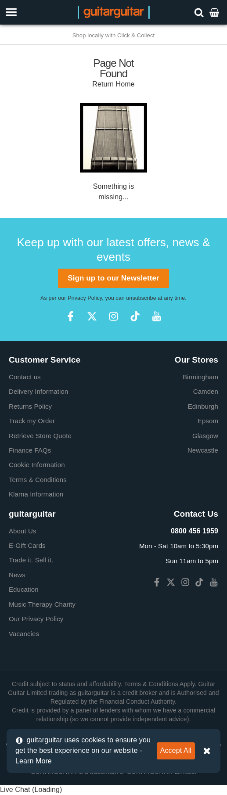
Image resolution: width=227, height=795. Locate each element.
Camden (205, 391)
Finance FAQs (30, 450)
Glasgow (205, 435)
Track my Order (32, 420)
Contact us (25, 377)
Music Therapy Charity (42, 604)
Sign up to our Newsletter (113, 278)
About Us (22, 531)
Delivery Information (38, 391)
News (17, 575)
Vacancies (24, 633)
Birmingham (200, 377)
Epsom (208, 420)
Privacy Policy (85, 298)
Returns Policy (30, 406)
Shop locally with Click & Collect (113, 35)
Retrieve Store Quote (40, 435)
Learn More (33, 761)
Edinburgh (203, 406)
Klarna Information (36, 494)
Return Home (113, 84)
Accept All (175, 750)
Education (24, 589)
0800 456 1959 (194, 531)
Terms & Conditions (38, 479)
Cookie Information (37, 464)
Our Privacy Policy (36, 618)
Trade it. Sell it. (31, 560)
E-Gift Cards (27, 545)
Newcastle (202, 450)
